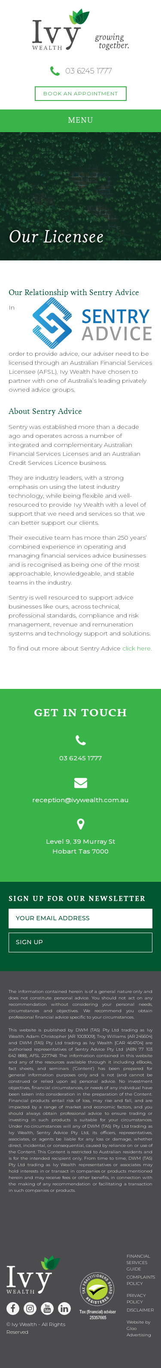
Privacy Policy (136, 1299)
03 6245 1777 (80, 758)
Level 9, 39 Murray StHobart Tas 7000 (80, 846)
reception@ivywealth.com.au (80, 800)
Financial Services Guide (138, 1262)
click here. (137, 648)
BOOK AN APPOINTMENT (80, 93)
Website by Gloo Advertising (139, 1328)
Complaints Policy (141, 1280)
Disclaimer (140, 1310)
